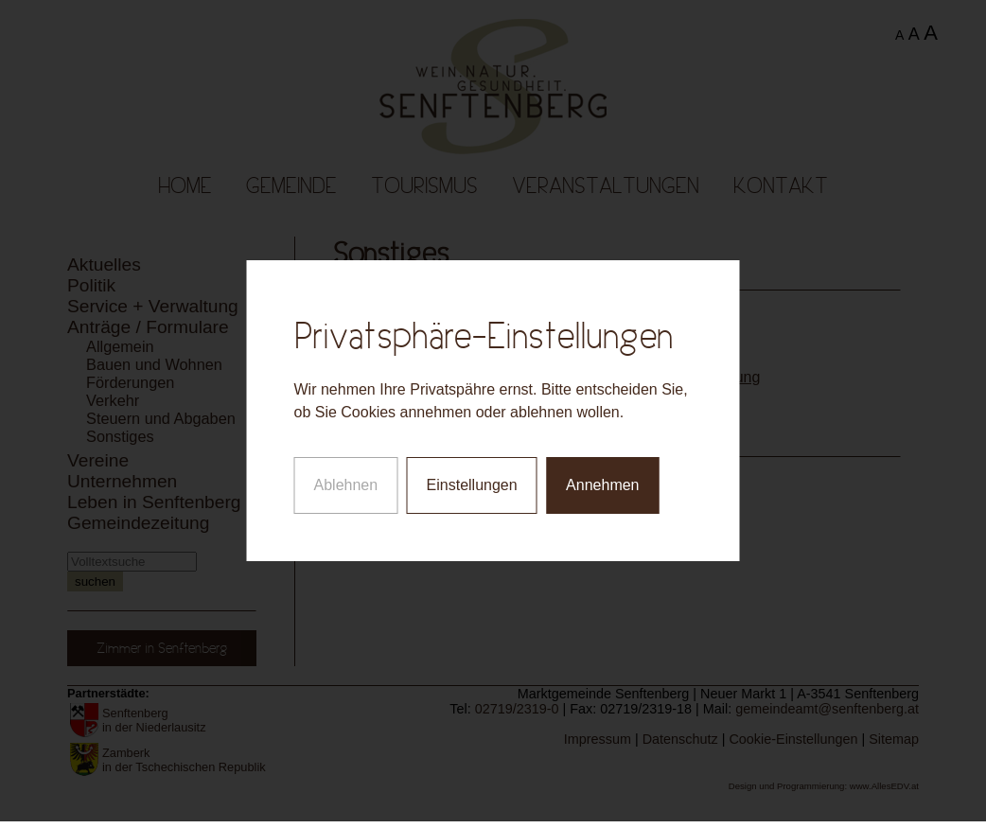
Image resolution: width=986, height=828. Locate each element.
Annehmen (602, 483)
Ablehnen (346, 483)
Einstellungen (472, 483)
